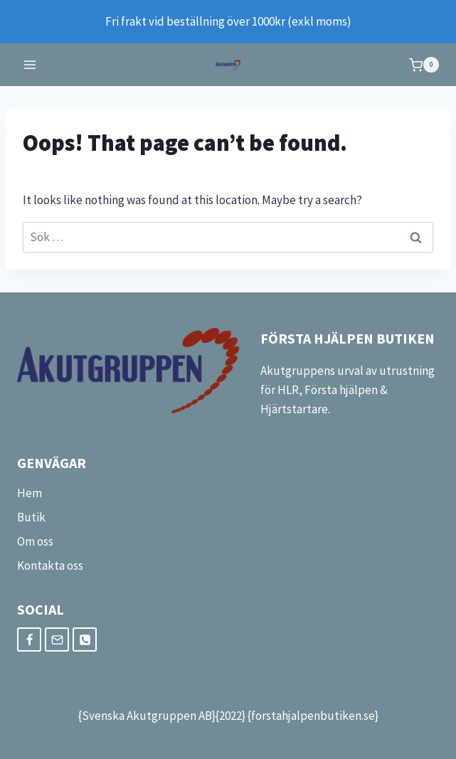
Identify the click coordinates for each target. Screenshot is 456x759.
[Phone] (85, 639)
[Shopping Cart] (424, 65)
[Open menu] (30, 65)
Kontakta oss (50, 565)
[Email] (57, 639)
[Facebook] (29, 639)
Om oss (35, 541)
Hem (29, 493)
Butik (31, 517)
